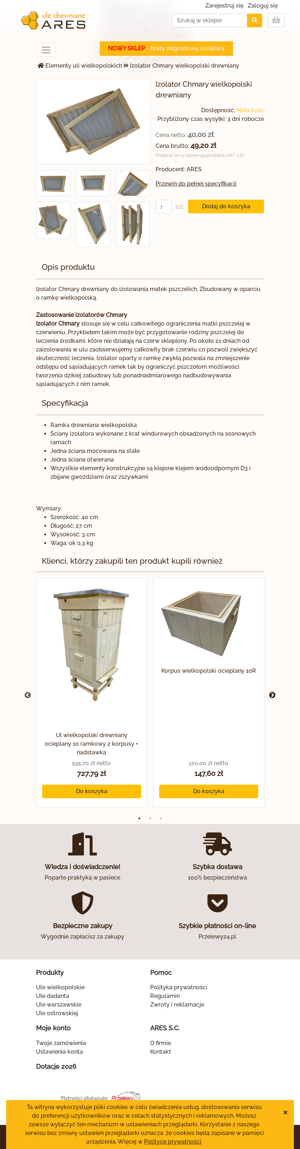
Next (272, 695)
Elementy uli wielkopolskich (83, 65)
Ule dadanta (52, 996)
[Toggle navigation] (46, 50)
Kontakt (160, 1051)
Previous (27, 695)
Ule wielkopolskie (60, 987)
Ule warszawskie (58, 1004)
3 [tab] (161, 818)
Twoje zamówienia (61, 1043)
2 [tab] (150, 818)
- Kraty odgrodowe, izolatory (166, 48)
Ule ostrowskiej (57, 1013)
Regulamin (165, 996)
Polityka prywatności (178, 987)
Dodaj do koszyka (226, 206)
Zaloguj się (263, 5)
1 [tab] (139, 818)
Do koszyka (91, 791)
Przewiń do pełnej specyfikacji (196, 183)
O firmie (160, 1043)
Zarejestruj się (224, 5)
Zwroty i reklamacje (177, 1004)
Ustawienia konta (59, 1051)
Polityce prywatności (172, 1141)
